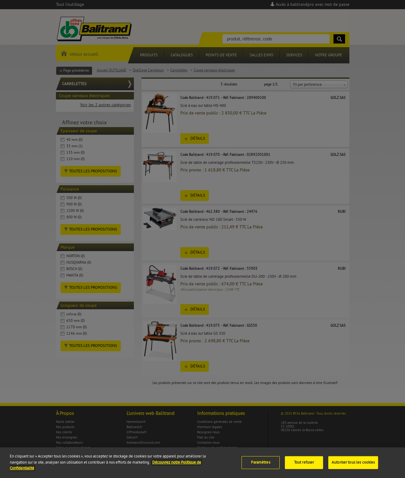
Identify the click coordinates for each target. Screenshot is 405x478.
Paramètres (260, 466)
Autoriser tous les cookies (353, 466)
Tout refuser (304, 466)
